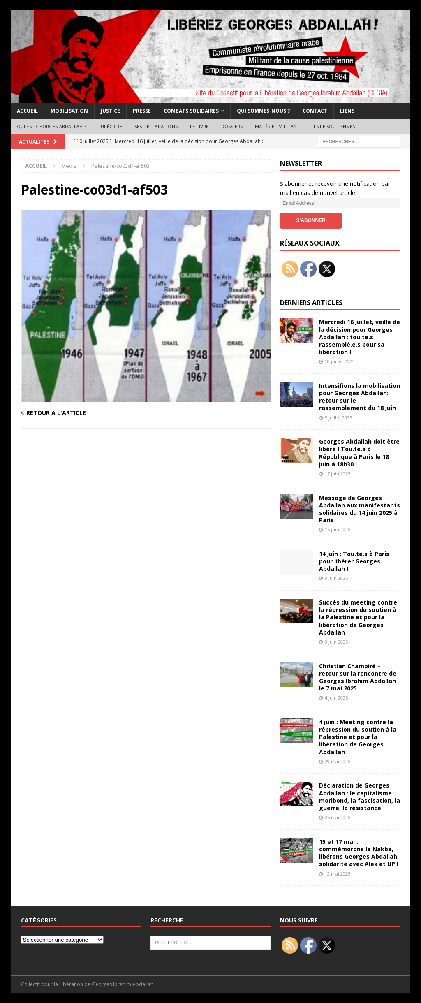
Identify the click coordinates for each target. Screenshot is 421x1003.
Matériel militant (277, 126)
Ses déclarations (156, 126)
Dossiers (232, 126)
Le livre (199, 126)
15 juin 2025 (337, 529)
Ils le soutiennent (335, 126)
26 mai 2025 (337, 817)
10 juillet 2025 (339, 361)
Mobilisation (69, 110)
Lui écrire (110, 126)
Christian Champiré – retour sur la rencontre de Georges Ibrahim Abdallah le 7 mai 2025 (357, 677)
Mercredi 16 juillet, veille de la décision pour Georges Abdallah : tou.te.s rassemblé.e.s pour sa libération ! (359, 337)
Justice (110, 110)
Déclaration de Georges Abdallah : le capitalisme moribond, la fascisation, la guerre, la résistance (359, 796)
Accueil (27, 110)
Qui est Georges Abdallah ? (51, 126)
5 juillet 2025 (338, 418)
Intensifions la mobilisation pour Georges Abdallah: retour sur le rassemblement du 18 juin (359, 397)
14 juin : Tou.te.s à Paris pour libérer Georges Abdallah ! (354, 561)
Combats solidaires (191, 110)
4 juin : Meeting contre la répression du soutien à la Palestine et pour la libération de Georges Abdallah (357, 737)
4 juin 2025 (336, 698)
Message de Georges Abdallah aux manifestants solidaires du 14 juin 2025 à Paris (359, 509)
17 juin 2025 (337, 473)
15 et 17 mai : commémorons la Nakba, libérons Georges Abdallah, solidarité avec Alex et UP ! (359, 853)
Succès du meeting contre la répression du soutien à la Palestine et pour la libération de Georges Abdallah (358, 617)
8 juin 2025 (336, 578)
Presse (142, 110)
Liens (347, 110)
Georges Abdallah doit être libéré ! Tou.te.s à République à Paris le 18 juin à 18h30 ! (359, 453)
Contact (315, 110)
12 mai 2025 (337, 874)
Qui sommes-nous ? (263, 110)
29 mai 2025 (337, 761)
